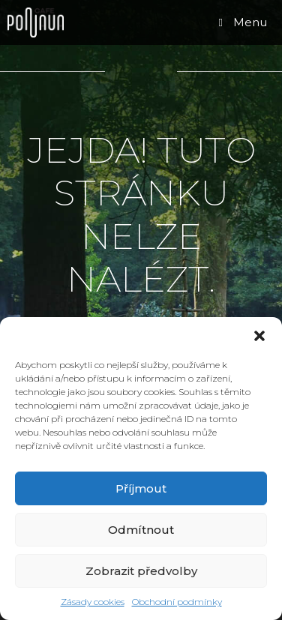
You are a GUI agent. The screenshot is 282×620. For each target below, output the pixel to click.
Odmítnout (141, 530)
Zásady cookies (92, 601)
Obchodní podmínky (177, 601)
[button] (259, 335)
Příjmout (141, 488)
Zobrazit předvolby (141, 571)
